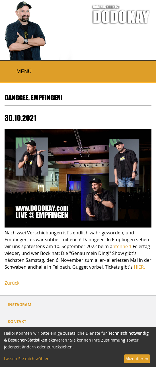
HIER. (139, 267)
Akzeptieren (137, 358)
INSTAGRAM (19, 304)
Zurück (12, 283)
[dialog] (78, 347)
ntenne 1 (122, 246)
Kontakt (17, 321)
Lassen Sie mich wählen (27, 358)
